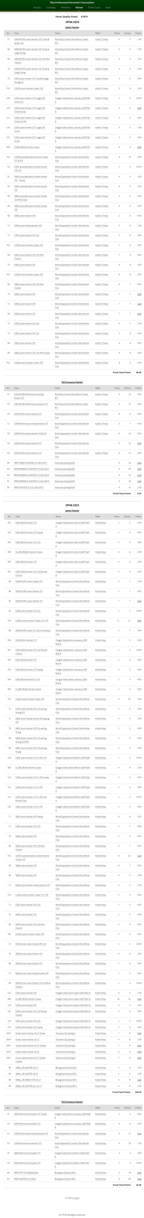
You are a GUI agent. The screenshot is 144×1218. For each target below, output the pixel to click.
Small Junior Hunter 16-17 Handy (30, 1045)
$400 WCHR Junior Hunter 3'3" (29, 581)
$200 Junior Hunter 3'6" (26, 992)
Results (37, 7)
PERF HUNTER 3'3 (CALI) (25, 1178)
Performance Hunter (72, 382)
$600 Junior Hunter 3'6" (25, 215)
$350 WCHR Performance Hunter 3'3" (31, 404)
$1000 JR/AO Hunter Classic (27, 147)
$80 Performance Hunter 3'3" (27, 1123)
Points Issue (94, 7)
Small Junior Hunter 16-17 (27, 1039)
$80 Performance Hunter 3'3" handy (30, 1113)
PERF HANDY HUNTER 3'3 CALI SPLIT (30, 462)
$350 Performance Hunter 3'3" (28, 413)
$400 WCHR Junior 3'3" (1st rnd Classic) (32, 630)
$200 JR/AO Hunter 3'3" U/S (28, 542)
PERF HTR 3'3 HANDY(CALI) (26, 1172)
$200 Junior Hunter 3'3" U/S (27, 610)
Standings (51, 7)
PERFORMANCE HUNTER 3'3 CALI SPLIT (32, 468)
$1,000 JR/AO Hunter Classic (28, 689)
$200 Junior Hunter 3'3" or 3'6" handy (32, 777)
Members (65, 7)
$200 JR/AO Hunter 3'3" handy (29, 532)
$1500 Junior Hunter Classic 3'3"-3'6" (32, 620)
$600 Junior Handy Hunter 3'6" (28, 225)
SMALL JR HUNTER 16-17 (26, 1067)
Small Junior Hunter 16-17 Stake (30, 1033)
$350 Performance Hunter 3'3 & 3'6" (30, 433)
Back (108, 7)
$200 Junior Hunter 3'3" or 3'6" (29, 787)
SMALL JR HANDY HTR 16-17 (28, 1079)
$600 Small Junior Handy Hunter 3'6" (32, 973)
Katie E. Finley (101, 39)
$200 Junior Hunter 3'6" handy (29, 1027)
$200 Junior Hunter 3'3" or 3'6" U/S (31, 757)
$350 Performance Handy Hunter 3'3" (31, 423)
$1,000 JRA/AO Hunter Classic (29, 552)
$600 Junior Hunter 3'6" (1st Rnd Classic (32, 352)
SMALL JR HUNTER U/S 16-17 (28, 1086)
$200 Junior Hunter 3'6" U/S (27, 1020)
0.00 (139, 108)
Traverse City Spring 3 (65, 1033)
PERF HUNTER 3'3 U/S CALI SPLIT (29, 487)
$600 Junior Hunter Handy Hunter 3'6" (32, 885)
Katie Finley (100, 522)
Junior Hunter (72, 27)
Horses (79, 7)
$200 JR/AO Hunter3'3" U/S (27, 679)
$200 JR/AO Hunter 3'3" (26, 522)
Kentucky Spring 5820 (65, 462)
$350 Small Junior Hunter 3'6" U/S (30, 943)
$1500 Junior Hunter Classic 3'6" (28, 88)
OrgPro (76, 1198)
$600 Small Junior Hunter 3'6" (28, 953)
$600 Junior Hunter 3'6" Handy (29, 816)
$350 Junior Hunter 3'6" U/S (26, 235)
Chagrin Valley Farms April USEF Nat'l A (73, 992)
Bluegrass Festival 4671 (66, 1067)
